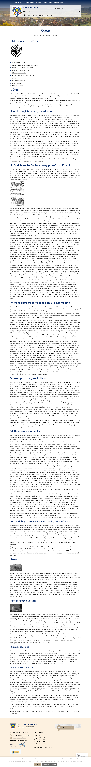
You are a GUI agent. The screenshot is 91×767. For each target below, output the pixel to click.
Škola (14, 78)
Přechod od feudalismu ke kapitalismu (23, 68)
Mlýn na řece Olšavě (18, 86)
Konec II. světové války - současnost (23, 75)
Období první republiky (19, 73)
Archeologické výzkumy (19, 62)
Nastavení (55, 764)
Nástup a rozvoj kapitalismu (20, 70)
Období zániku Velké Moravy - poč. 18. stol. (25, 65)
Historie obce (48, 35)
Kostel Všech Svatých (18, 80)
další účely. (78, 758)
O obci (38, 3)
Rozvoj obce (29, 3)
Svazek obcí (58, 3)
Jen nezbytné (46, 764)
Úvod (34, 35)
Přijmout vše (37, 764)
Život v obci (47, 3)
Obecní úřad (18, 3)
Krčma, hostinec (17, 83)
